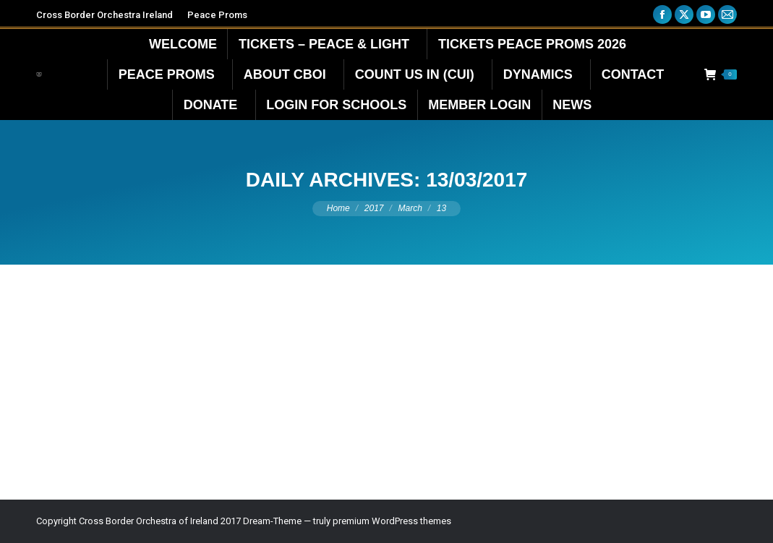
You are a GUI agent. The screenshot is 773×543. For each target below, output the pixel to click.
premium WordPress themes (392, 521)
